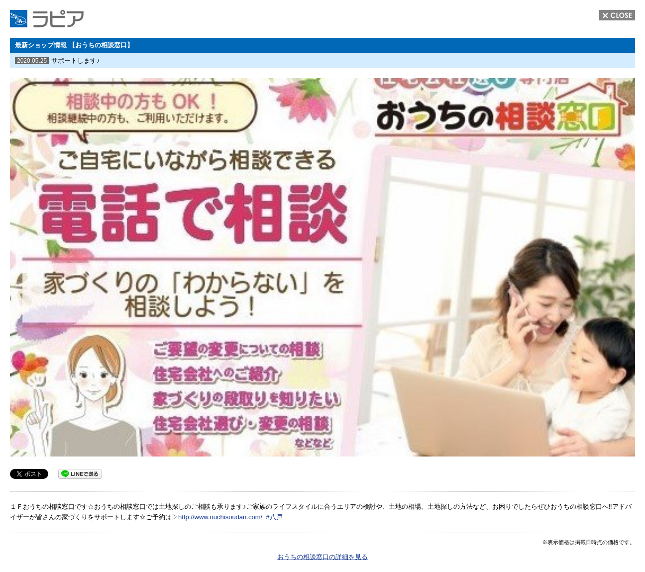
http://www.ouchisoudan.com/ (221, 517)
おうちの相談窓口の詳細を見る (322, 557)
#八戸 (274, 517)
